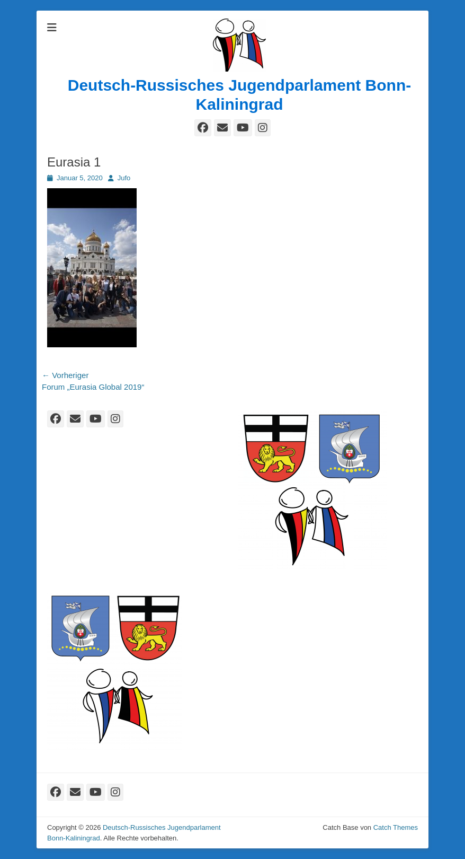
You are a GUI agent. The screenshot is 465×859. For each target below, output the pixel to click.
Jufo (124, 178)
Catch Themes (395, 827)
